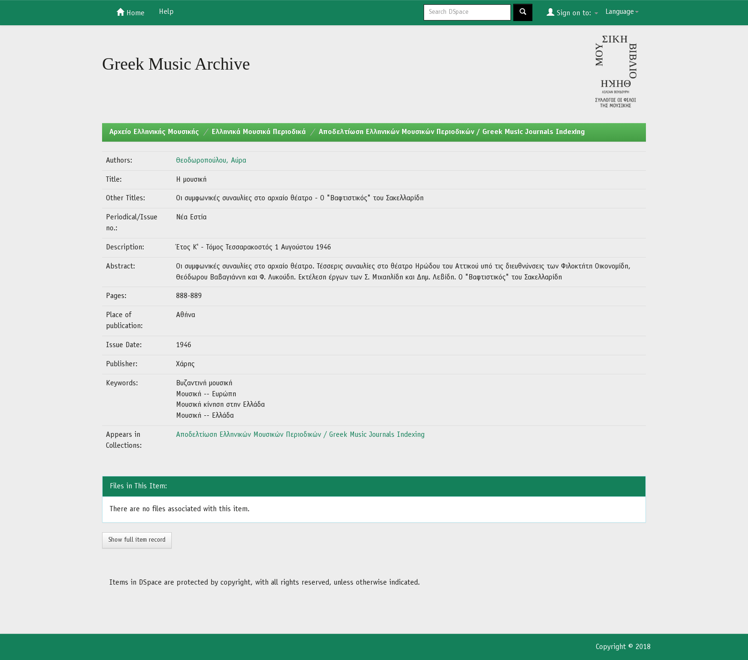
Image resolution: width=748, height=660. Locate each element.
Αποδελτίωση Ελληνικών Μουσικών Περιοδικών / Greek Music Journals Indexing (452, 132)
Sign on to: (572, 12)
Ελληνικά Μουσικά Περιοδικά (259, 132)
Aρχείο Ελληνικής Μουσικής (154, 132)
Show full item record (137, 540)
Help (166, 12)
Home (130, 12)
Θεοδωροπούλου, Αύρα (211, 161)
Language (622, 12)
